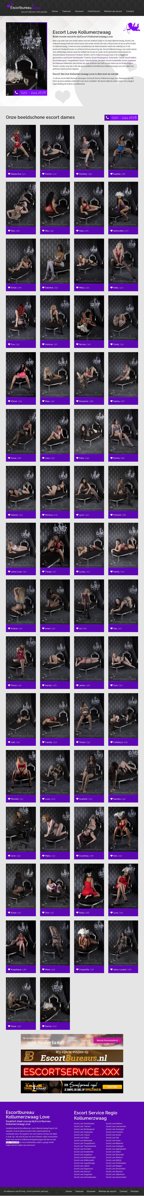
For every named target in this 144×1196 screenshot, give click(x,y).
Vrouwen (79, 11)
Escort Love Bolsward (114, 1143)
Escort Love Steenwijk (115, 1155)
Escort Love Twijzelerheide (85, 1146)
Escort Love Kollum (81, 1138)
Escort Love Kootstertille (84, 1152)
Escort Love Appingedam (116, 1149)
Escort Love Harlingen (115, 1146)
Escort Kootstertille (113, 61)
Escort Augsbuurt (129, 61)
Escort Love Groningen (115, 1129)
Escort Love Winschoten (115, 1169)
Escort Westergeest (100, 58)
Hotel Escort (94, 11)
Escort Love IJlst (112, 1138)
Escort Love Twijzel (82, 1135)
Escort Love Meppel (114, 1166)
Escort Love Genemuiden (116, 1177)
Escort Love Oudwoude (83, 1132)
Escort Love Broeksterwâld (84, 1157)
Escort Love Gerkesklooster (85, 1177)
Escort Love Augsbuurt (83, 1155)
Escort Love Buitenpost (83, 1141)
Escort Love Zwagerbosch (84, 1143)
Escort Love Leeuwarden (116, 1126)
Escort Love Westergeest (84, 1129)
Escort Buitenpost (60, 61)
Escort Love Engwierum (83, 1169)
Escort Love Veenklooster (84, 1124)
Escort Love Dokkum (114, 1124)
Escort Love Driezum (82, 1172)
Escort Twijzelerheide (88, 61)
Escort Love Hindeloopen (116, 1163)
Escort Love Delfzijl (113, 1160)
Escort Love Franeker (114, 1132)
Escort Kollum (130, 58)
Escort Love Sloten (113, 1152)
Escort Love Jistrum (82, 1166)
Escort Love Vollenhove (115, 1174)
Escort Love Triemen (82, 1126)
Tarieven (66, 11)
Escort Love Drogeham (83, 1174)
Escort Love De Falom (82, 1149)
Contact (130, 11)
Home (55, 11)
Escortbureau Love (11, 1191)
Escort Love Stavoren (114, 1172)
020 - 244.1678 (30, 93)
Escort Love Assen (113, 1141)
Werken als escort (113, 11)
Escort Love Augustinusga (84, 1163)
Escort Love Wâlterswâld (84, 1160)
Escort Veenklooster (75, 58)
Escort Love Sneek (113, 1135)
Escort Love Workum (114, 1157)
